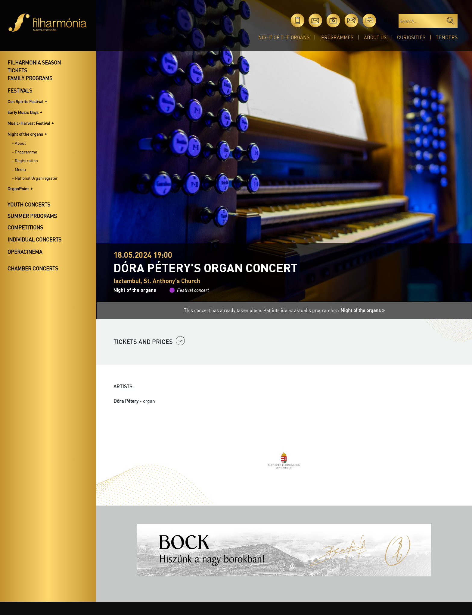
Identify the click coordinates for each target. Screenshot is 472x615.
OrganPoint (18, 188)
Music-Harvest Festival (29, 123)
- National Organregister (35, 178)
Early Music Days (23, 112)
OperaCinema (25, 251)
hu (387, 20)
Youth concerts (29, 204)
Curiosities (411, 37)
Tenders (447, 37)
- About (19, 143)
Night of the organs (283, 37)
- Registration (25, 160)
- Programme (24, 151)
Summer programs (32, 216)
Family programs (30, 78)
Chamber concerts (33, 268)
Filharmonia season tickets (34, 66)
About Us (375, 37)
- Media (19, 169)
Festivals (20, 90)
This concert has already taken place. (223, 310)
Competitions (25, 227)
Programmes (337, 37)
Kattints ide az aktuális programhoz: (324, 310)
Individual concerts (34, 239)
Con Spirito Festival (25, 101)
